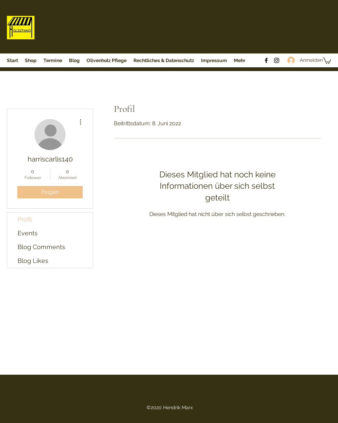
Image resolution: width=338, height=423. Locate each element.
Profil (25, 219)
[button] (327, 60)
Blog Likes (33, 260)
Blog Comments (41, 246)
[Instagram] (276, 60)
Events (28, 233)
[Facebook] (266, 60)
